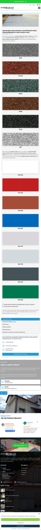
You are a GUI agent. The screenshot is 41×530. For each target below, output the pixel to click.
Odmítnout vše (21, 522)
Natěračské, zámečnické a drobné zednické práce (13, 332)
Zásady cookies (14, 528)
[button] (39, 513)
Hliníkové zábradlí (6, 327)
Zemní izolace (5, 324)
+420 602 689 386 (9, 342)
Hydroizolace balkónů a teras (9, 321)
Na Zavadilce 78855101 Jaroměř (9, 349)
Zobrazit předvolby (20, 526)
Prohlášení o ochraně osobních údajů (23, 528)
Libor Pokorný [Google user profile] (30, 422)
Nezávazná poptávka (20, 354)
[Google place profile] (9, 423)
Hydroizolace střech (7, 319)
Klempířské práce (6, 329)
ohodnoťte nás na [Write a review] (10, 430)
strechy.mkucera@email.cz (11, 345)
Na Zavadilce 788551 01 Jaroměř (6, 477)
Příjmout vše (20, 519)
